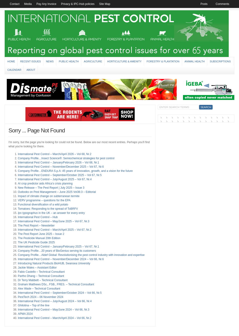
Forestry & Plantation (163, 61)
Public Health (69, 61)
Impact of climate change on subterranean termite (48, 196)
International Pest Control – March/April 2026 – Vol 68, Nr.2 (54, 154)
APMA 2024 (25, 313)
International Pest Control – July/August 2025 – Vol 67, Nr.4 (54, 179)
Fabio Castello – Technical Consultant (41, 271)
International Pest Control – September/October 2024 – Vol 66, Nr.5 (60, 292)
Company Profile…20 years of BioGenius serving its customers (57, 250)
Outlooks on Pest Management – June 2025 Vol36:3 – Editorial (57, 192)
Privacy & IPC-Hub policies (77, 4)
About (30, 69)
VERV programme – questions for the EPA (44, 200)
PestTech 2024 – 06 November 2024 (40, 297)
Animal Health (195, 61)
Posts (203, 4)
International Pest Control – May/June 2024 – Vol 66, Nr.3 (53, 309)
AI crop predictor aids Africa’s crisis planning (45, 183)
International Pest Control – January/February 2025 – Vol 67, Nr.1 (58, 246)
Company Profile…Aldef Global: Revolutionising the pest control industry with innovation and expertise (81, 255)
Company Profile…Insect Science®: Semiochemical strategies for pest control (66, 158)
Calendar (14, 69)
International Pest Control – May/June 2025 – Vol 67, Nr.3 (53, 221)
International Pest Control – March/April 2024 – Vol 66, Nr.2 (54, 318)
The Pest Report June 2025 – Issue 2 (41, 234)
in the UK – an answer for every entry (51, 213)
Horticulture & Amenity (124, 61)
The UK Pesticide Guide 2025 (36, 242)
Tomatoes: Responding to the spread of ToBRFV (48, 208)
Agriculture (93, 61)
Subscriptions (220, 61)
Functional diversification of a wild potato (43, 204)
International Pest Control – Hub (38, 217)
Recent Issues (30, 61)
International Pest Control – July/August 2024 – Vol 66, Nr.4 (54, 301)
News (50, 61)
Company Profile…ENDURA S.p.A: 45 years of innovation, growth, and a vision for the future (75, 171)
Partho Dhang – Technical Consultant (41, 276)
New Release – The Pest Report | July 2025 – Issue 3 (51, 187)
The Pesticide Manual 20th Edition (39, 238)
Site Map (104, 4)
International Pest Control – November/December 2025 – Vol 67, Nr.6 (61, 166)
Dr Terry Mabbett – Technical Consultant (42, 280)
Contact (14, 4)
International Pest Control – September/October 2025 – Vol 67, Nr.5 (60, 175)
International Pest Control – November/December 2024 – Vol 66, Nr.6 (61, 259)
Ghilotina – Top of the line (33, 305)
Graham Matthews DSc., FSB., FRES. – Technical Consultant (56, 284)
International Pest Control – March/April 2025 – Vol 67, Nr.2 (54, 229)
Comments (222, 4)
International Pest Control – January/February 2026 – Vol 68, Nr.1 (58, 162)
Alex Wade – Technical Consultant (39, 288)
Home (11, 61)
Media (28, 4)
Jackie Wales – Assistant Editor (37, 267)
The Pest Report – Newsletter (36, 225)
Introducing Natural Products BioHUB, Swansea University (54, 263)
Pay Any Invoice (46, 4)
